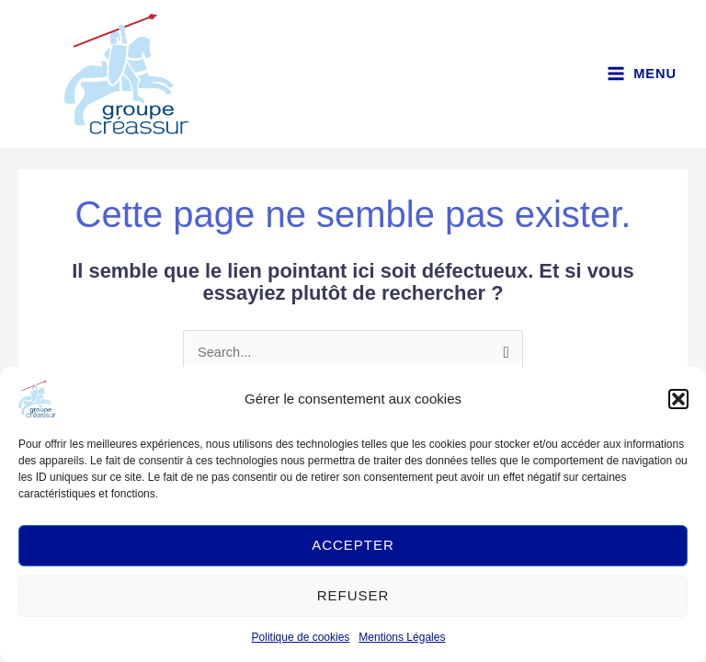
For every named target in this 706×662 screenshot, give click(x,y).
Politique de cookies (301, 637)
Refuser (353, 595)
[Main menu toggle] (642, 75)
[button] (678, 399)
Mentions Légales (402, 637)
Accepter (353, 545)
